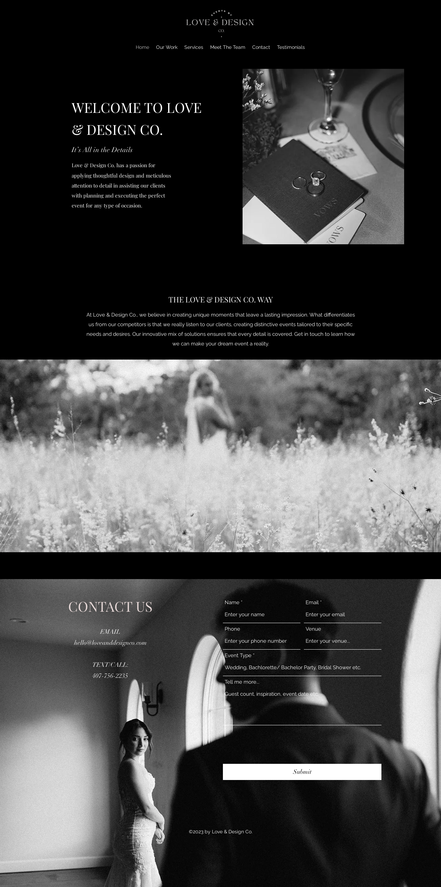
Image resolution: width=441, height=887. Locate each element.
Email (312, 602)
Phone (232, 629)
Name (232, 602)
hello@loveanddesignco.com (110, 642)
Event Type (238, 655)
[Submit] (302, 772)
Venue (313, 629)
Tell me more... (242, 682)
